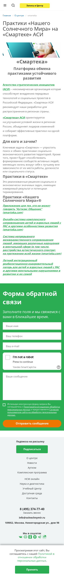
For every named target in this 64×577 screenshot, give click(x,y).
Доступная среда (32, 493)
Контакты (32, 498)
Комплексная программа (32, 472)
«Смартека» (11, 117)
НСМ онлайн (32, 479)
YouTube (25, 536)
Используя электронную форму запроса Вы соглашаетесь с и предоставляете (33, 409)
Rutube (44, 536)
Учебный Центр (32, 488)
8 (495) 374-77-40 (32, 509)
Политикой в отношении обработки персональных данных (33, 408)
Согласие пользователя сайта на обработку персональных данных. (33, 412)
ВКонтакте (20, 536)
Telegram (34, 536)
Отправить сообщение (32, 423)
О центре (32, 458)
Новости (32, 462)
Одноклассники (29, 536)
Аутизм (32, 467)
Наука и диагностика (32, 483)
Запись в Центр (34, 5)
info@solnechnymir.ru (32, 517)
